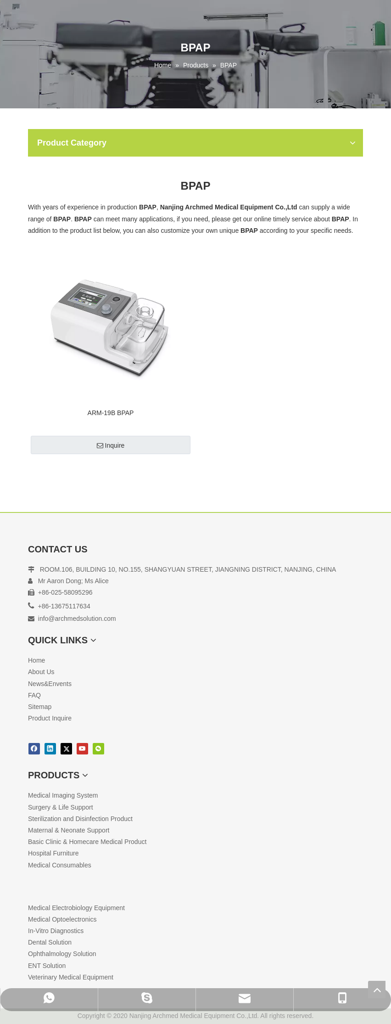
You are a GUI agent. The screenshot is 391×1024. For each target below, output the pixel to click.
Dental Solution (50, 942)
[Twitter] (66, 748)
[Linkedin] (50, 748)
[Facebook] (34, 748)
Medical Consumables (59, 865)
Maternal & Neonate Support (68, 830)
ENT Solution (47, 965)
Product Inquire (50, 718)
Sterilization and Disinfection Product (80, 818)
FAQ (34, 695)
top (376, 989)
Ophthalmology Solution (62, 953)
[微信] (98, 748)
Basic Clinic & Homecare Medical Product (87, 841)
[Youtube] (82, 748)
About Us (41, 671)
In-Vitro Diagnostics (56, 930)
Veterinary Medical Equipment (70, 977)
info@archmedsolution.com (77, 618)
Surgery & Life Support (60, 807)
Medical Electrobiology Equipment (76, 907)
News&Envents (50, 683)
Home (36, 660)
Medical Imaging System (63, 795)
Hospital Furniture (53, 853)
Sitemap (39, 706)
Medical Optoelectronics (62, 919)
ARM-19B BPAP (111, 412)
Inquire (111, 445)
